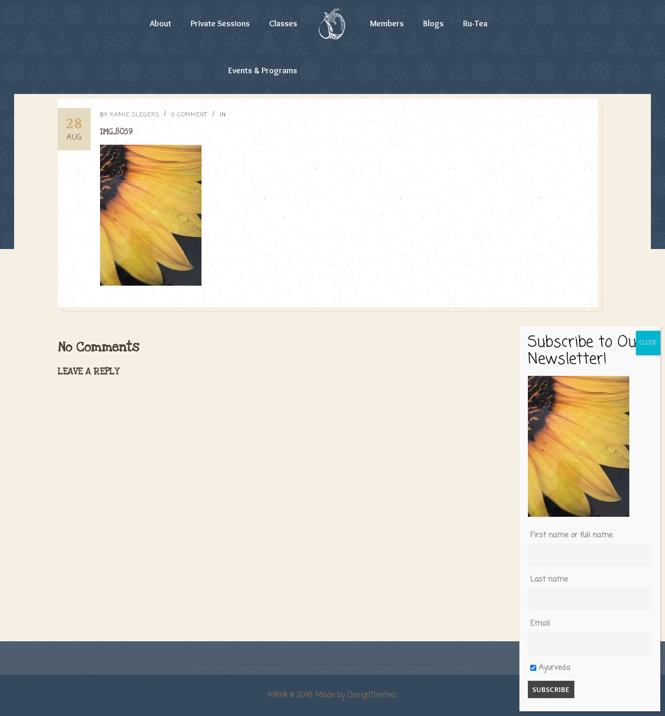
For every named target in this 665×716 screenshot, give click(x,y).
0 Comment (189, 115)
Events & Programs (262, 70)
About (160, 23)
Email (540, 624)
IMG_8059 (116, 131)
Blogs (433, 23)
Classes (283, 23)
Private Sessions (220, 23)
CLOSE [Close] (648, 343)
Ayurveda (550, 668)
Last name (549, 579)
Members (387, 23)
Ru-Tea (475, 23)
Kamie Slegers (134, 115)
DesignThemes (372, 695)
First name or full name (571, 535)
